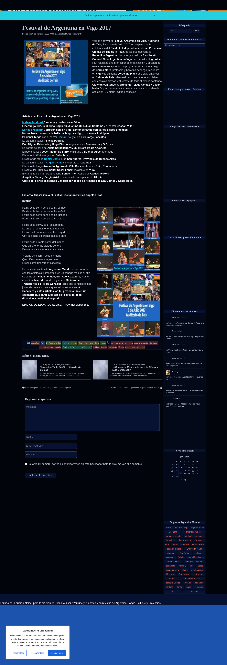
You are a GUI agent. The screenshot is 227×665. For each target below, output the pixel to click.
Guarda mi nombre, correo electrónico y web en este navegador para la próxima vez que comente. (85, 524)
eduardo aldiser (174, 609)
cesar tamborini (178, 378)
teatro (188, 647)
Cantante (199, 600)
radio (171, 639)
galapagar (170, 617)
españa (170, 613)
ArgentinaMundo (64, 94)
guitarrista (170, 626)
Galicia (181, 617)
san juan (199, 643)
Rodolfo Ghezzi (173, 643)
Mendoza (170, 634)
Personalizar (18, 653)
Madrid (185, 630)
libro (192, 626)
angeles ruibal (197, 588)
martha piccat (197, 630)
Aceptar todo (57, 653)
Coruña (175, 605)
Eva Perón (185, 613)
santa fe (169, 647)
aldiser (169, 588)
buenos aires (185, 600)
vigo (173, 651)
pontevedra (198, 634)
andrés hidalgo (181, 588)
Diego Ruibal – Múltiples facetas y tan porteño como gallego (183, 465)
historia (182, 626)
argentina (173, 592)
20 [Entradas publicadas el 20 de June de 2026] (193, 531)
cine (167, 605)
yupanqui (194, 651)
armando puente (173, 596)
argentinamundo (193, 592)
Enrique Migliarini (194, 609)
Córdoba (185, 605)
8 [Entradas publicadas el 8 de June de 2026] (172, 528)
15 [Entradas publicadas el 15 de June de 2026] (172, 531)
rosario (188, 643)
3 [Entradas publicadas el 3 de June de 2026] (180, 525)
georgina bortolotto (193, 622)
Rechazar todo (37, 653)
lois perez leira (172, 630)
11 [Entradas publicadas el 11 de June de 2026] (185, 528)
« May (183, 540)
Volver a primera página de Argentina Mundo (111, 75)
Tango (179, 647)
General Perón (173, 622)
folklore (199, 613)
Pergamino (184, 634)
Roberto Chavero (192, 639)
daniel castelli (198, 605)
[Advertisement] (182, 126)
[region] (37, 642)
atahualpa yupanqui (194, 596)
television (199, 647)
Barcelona (170, 600)
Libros (200, 626)
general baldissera (195, 617)
